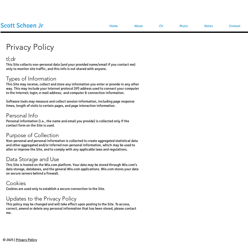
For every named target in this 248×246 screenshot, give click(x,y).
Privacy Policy (26, 240)
